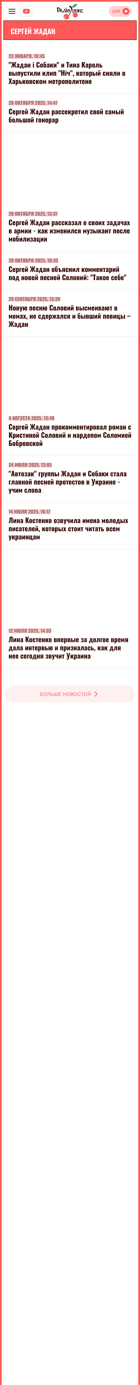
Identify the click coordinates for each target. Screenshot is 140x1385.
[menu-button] (12, 11)
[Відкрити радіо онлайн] (120, 11)
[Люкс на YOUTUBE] (26, 11)
